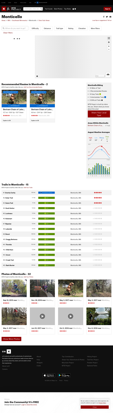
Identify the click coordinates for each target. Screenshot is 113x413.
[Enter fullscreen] (108, 38)
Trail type (59, 28)
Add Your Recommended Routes (33, 87)
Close (95, 407)
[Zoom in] (108, 46)
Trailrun (23, 2)
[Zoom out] (108, 49)
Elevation (82, 28)
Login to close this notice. (29, 405)
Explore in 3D (7, 120)
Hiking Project (92, 356)
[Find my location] (108, 42)
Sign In (107, 9)
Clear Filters (8, 33)
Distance (47, 28)
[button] (103, 16)
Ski (30, 2)
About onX (6, 366)
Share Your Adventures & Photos (73, 360)
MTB (10, 2)
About (39, 356)
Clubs (39, 366)
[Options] (108, 74)
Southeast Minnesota (19, 20)
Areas (3, 20)
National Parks (92, 366)
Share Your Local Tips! (98, 114)
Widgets (40, 363)
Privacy (66, 380)
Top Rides (67, 9)
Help (38, 360)
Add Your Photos (28, 277)
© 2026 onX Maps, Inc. (51, 380)
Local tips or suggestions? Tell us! (101, 20)
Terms (60, 380)
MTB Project (66, 366)
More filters (95, 28)
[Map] (73, 57)
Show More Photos (11, 339)
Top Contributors (68, 356)
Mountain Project (68, 363)
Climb (3, 2)
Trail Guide (48, 9)
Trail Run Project (92, 360)
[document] (95, 404)
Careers (5, 369)
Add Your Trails (28, 187)
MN (9, 20)
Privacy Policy (102, 403)
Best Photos (58, 9)
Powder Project (92, 363)
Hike (15, 2)
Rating (70, 28)
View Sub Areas (44, 20)
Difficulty (35, 28)
